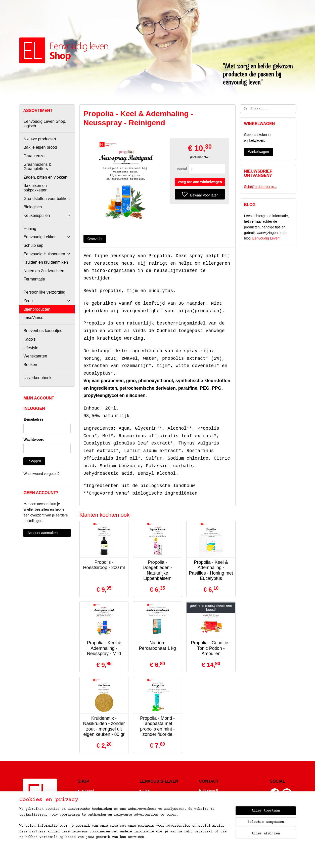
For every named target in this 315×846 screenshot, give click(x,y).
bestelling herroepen (204, 836)
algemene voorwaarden (100, 806)
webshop (151, 795)
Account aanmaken (42, 533)
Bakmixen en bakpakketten (35, 187)
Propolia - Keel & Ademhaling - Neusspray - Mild (104, 648)
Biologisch (32, 207)
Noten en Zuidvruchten (43, 271)
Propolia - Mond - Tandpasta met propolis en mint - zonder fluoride (157, 726)
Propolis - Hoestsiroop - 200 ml (104, 565)
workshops (152, 800)
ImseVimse (33, 317)
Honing (29, 228)
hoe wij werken (93, 795)
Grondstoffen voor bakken (46, 198)
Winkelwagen (258, 152)
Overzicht (94, 239)
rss (178, 836)
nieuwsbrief (91, 800)
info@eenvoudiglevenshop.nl (226, 810)
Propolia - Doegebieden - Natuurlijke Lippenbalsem (157, 570)
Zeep (47, 301)
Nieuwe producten (39, 139)
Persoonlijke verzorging (44, 292)
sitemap (164, 836)
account (88, 790)
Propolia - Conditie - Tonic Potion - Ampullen (211, 648)
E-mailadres (33, 419)
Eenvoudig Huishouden (47, 254)
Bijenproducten (36, 309)
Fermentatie (34, 279)
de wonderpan (155, 811)
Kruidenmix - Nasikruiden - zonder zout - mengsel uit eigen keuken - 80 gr (104, 726)
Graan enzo (33, 156)
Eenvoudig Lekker (47, 237)
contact (87, 811)
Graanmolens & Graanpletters (37, 166)
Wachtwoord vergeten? (41, 474)
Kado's (29, 339)
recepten (150, 806)
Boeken (30, 364)
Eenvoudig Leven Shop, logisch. (44, 123)
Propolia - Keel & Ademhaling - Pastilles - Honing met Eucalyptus (211, 570)
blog (147, 790)
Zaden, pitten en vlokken (45, 177)
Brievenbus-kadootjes (42, 331)
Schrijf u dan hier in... (260, 187)
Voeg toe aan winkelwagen (200, 182)
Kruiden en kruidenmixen (45, 262)
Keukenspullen (47, 215)
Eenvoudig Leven (266, 238)
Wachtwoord (33, 439)
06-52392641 (213, 805)
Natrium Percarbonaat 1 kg (157, 645)
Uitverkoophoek (37, 378)
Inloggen (34, 461)
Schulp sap (33, 245)
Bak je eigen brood (40, 147)
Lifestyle (30, 348)
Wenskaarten (35, 356)
